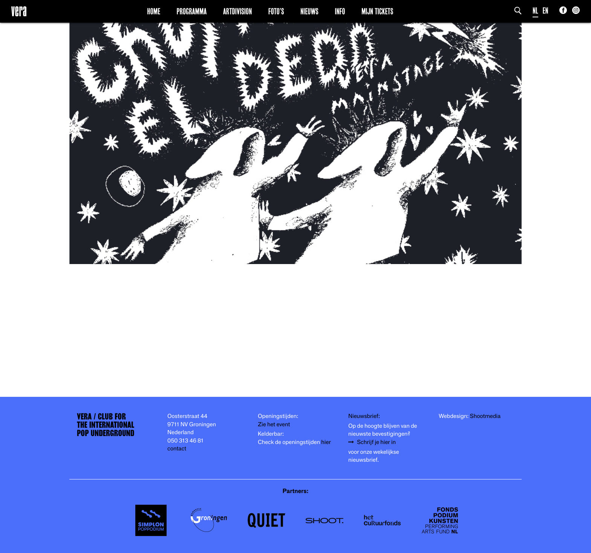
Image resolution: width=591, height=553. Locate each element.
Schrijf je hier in (376, 441)
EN (545, 10)
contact (176, 448)
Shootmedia (485, 415)
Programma (192, 11)
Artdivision (237, 11)
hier (326, 441)
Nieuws (309, 11)
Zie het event (274, 424)
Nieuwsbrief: (364, 415)
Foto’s (276, 11)
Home (153, 11)
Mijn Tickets (377, 11)
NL (535, 10)
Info (340, 11)
